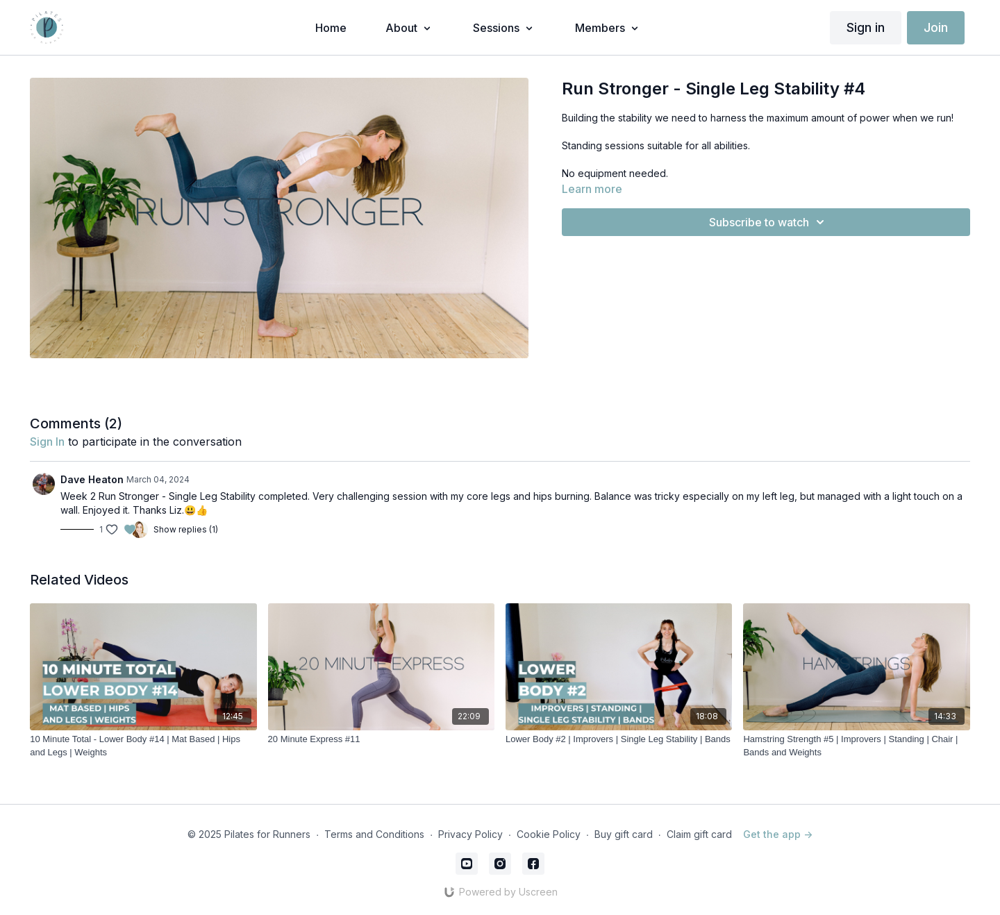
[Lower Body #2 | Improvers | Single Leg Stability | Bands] (619, 739)
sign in (47, 441)
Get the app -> (777, 834)
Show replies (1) (185, 529)
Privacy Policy (470, 834)
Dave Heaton (92, 479)
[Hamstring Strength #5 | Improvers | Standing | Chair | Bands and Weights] (856, 745)
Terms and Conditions (374, 834)
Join (936, 27)
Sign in (866, 27)
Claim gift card (699, 834)
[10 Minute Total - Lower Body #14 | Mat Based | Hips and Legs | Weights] (143, 745)
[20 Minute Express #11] (381, 739)
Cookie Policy (549, 834)
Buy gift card (623, 834)
